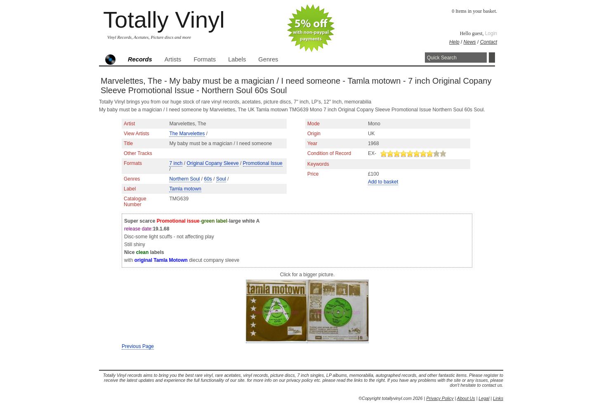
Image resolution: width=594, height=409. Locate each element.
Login (491, 33)
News (470, 42)
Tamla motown (185, 189)
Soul (221, 179)
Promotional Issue (263, 163)
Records (140, 59)
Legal (483, 398)
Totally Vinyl (164, 20)
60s (208, 179)
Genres (268, 59)
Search (492, 57)
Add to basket (383, 182)
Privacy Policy (439, 398)
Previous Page (138, 346)
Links (498, 398)
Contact (488, 42)
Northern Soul (184, 179)
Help (454, 42)
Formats (204, 59)
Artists (173, 59)
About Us (466, 398)
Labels (237, 59)
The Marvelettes (187, 133)
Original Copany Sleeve (213, 163)
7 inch (175, 163)
